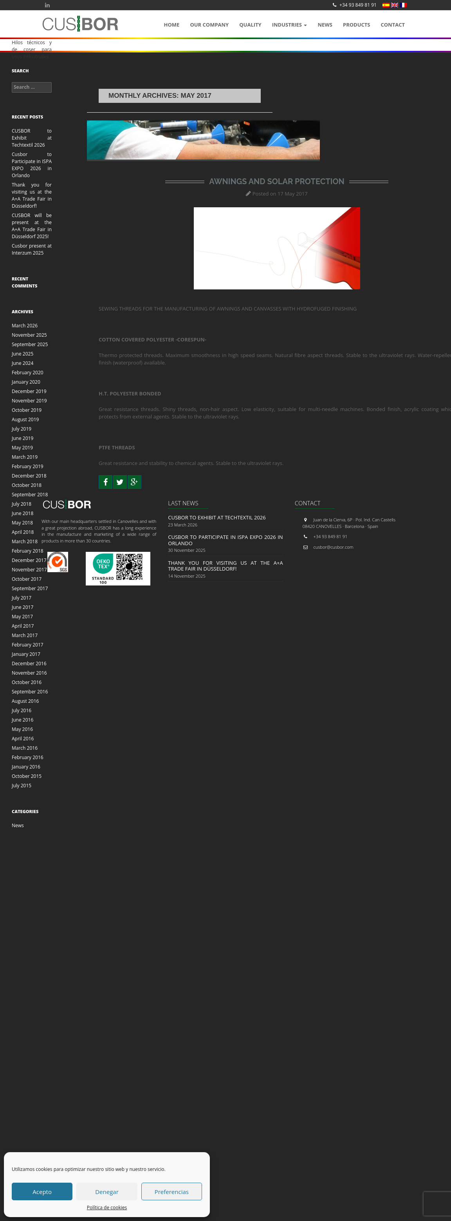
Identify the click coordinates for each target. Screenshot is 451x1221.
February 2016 (27, 757)
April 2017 (23, 626)
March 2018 (25, 541)
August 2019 (25, 419)
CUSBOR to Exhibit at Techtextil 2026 (32, 137)
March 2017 (25, 635)
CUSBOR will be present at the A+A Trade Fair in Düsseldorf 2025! (32, 226)
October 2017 (26, 579)
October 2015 (26, 776)
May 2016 (22, 729)
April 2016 (23, 738)
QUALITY (250, 24)
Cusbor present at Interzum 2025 (32, 249)
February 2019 (27, 466)
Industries (289, 24)
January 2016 (26, 766)
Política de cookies (107, 1207)
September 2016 (30, 691)
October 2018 (26, 485)
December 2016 (29, 663)
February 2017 (27, 644)
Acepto (42, 1192)
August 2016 (25, 701)
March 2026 (25, 325)
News (325, 24)
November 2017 (29, 569)
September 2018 (30, 494)
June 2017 (22, 607)
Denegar (107, 1192)
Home (172, 24)
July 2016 (21, 710)
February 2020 (27, 372)
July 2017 (21, 597)
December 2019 (29, 391)
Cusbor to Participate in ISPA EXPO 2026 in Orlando (32, 165)
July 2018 (21, 504)
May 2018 (22, 522)
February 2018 (27, 551)
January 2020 (26, 382)
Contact (393, 24)
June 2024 (22, 363)
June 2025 (22, 353)
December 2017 (29, 560)
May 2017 (22, 616)
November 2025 (29, 335)
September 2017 (30, 588)
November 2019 (29, 400)
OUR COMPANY (209, 24)
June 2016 (22, 719)
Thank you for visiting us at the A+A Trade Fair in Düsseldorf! (32, 195)
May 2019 (22, 447)
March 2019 (25, 457)
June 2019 (22, 438)
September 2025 (30, 344)
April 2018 (23, 532)
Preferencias (172, 1192)
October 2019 (26, 410)
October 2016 (26, 682)
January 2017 (26, 654)
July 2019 (21, 429)
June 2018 (22, 513)
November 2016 (29, 673)
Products (356, 24)
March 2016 (25, 748)
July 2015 (21, 785)
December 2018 (29, 475)
